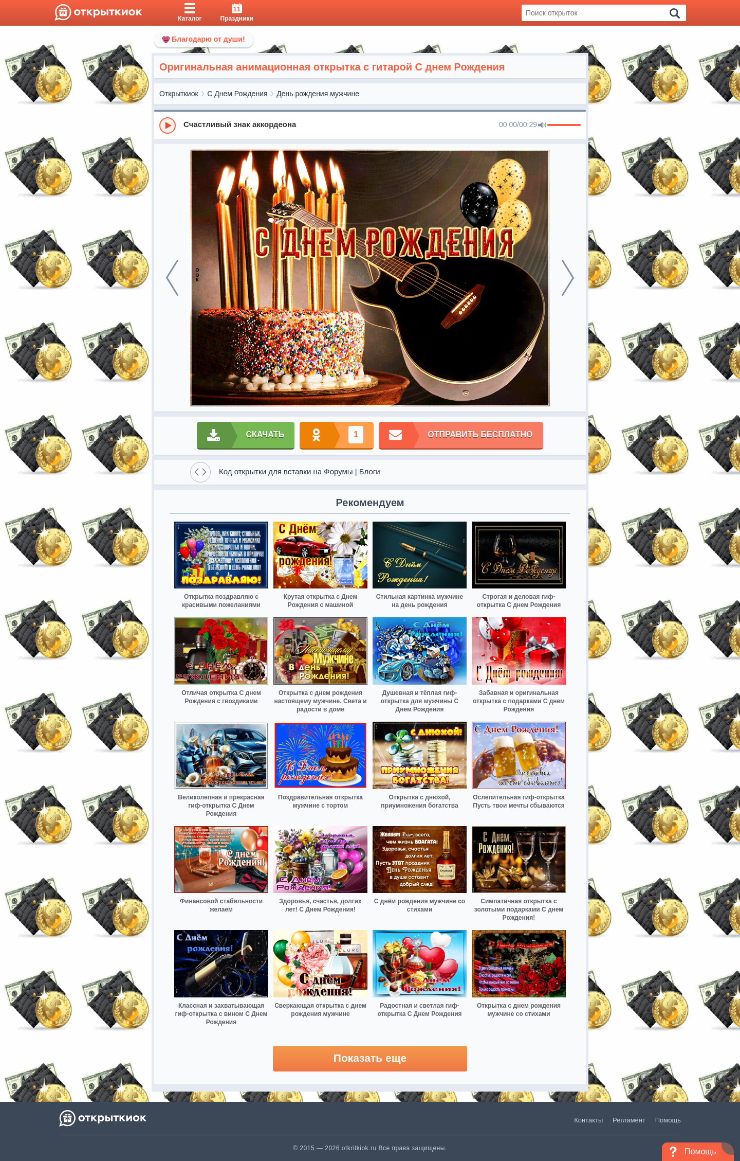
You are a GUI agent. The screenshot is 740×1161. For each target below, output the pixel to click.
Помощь (668, 1120)
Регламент (629, 1120)
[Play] (167, 125)
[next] (567, 277)
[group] (370, 125)
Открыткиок (178, 94)
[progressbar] (564, 125)
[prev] (172, 277)
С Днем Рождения (237, 94)
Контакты (588, 1120)
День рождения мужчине (317, 94)
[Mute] (542, 125)
